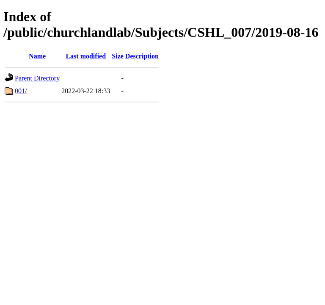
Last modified (86, 56)
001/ (21, 90)
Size (118, 56)
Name (37, 56)
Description (142, 56)
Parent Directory (37, 78)
